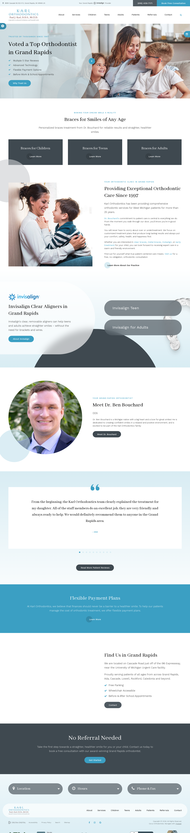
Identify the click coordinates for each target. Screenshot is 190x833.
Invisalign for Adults (130, 327)
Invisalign (167, 242)
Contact (113, 705)
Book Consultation (187, 34)
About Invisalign (21, 339)
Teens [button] (107, 15)
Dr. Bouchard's (111, 218)
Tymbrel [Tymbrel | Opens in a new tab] (178, 824)
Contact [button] (168, 15)
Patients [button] (136, 15)
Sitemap (67, 822)
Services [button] (76, 15)
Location (21, 788)
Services (102, 810)
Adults (138, 810)
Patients (150, 810)
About (89, 810)
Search (57, 822)
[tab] (79, 552)
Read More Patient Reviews (95, 567)
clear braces (140, 242)
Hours (79, 788)
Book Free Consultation (173, 3)
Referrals (152, 15)
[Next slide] (92, 61)
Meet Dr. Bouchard (106, 434)
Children (115, 810)
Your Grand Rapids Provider (95, 3)
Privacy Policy (46, 822)
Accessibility (33, 822)
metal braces (154, 242)
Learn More (35, 156)
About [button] (61, 15)
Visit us (168, 254)
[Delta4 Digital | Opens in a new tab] (17, 822)
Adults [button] (121, 15)
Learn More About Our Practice (123, 265)
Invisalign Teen (125, 308)
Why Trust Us (19, 83)
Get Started (95, 760)
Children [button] (92, 15)
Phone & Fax (144, 788)
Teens (127, 810)
